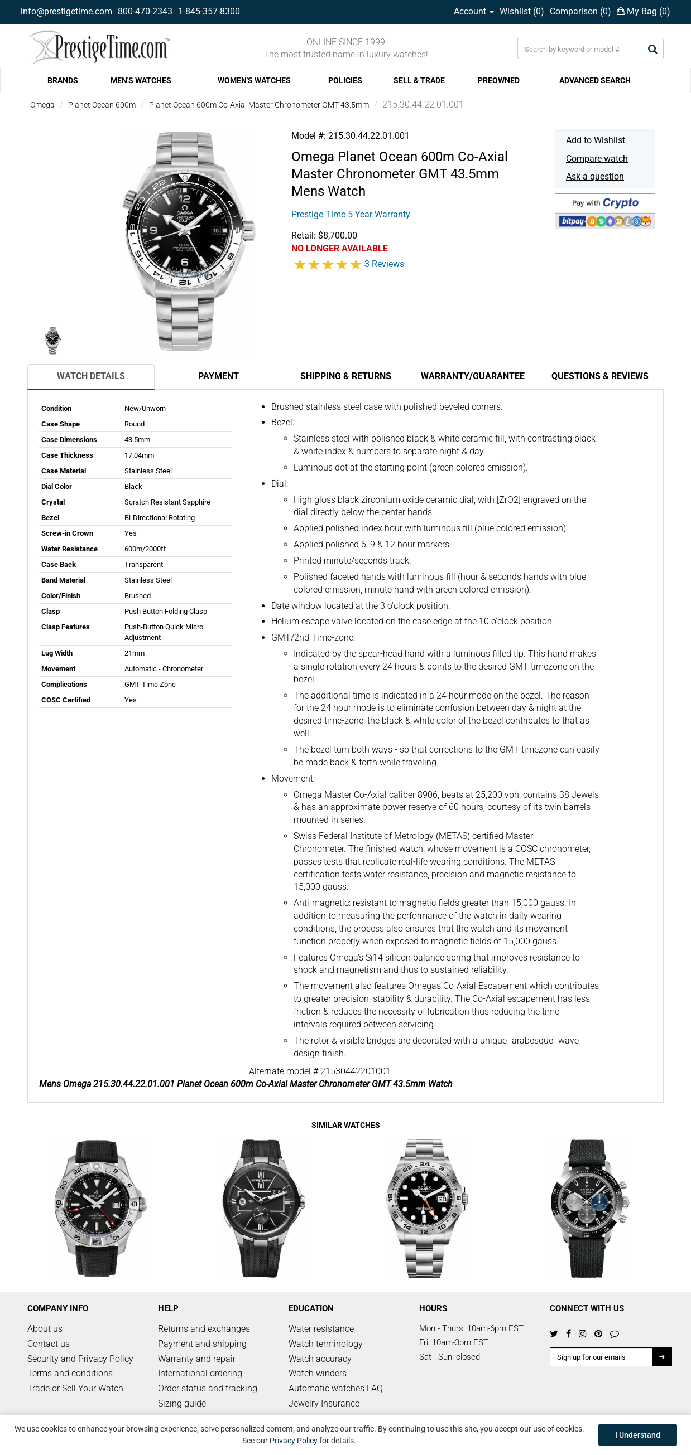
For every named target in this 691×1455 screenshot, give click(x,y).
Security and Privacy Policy (80, 1359)
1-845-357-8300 (209, 11)
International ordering (200, 1373)
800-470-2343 (145, 11)
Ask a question (595, 176)
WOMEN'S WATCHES (254, 80)
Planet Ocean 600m (102, 104)
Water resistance (321, 1328)
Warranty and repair (197, 1359)
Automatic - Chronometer (163, 669)
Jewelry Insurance (324, 1403)
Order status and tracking (207, 1388)
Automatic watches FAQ (336, 1388)
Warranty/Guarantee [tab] (473, 376)
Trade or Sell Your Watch (75, 1388)
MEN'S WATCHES (141, 80)
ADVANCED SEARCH (595, 80)
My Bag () (643, 11)
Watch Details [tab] (91, 376)
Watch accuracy (320, 1359)
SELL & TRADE (419, 80)
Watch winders (318, 1373)
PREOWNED (499, 80)
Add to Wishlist (595, 140)
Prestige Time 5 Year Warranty (350, 214)
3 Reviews (384, 264)
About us (45, 1328)
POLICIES (345, 80)
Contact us (48, 1343)
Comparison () (580, 11)
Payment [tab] (218, 376)
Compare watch (597, 158)
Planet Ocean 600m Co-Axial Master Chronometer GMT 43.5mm (259, 104)
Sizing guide (182, 1403)
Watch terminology (326, 1343)
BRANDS (62, 80)
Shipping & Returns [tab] (345, 376)
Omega (42, 104)
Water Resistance (69, 549)
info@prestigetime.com (66, 11)
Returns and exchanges (204, 1328)
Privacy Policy (294, 1440)
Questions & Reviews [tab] (600, 376)
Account (474, 11)
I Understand (637, 1434)
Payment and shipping (202, 1343)
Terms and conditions (70, 1373)
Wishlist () (522, 11)
